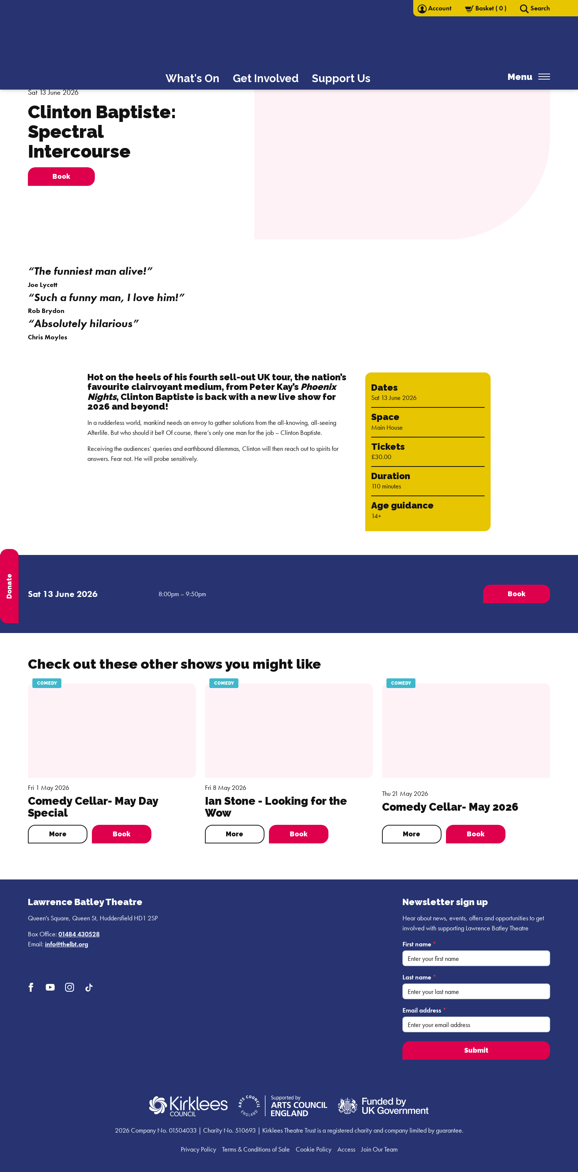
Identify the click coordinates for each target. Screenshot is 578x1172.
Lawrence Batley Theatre (85, 902)
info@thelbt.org (66, 944)
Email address (424, 1010)
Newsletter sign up (445, 902)
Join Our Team (379, 1149)
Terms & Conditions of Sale (256, 1149)
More (58, 834)
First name (419, 944)
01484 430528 (79, 934)
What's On (192, 78)
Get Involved (266, 78)
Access (346, 1149)
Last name (419, 977)
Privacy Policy (198, 1149)
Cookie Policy (313, 1149)
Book (122, 834)
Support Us (341, 78)
